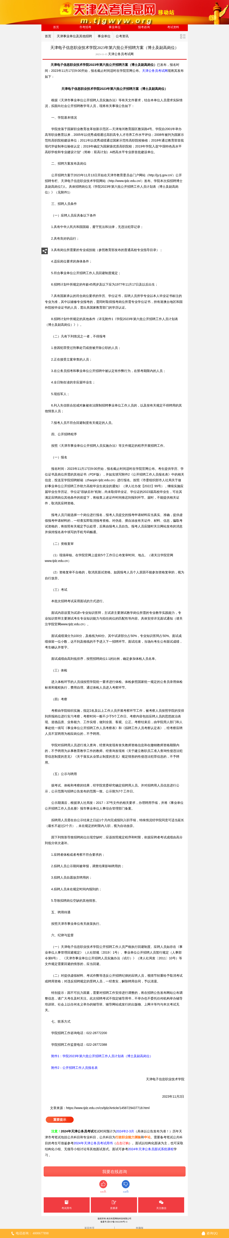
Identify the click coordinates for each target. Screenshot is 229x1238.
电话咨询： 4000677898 (32, 1233)
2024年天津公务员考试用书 (93, 1143)
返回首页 (89, 1228)
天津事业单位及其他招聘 (74, 36)
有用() (103, 1186)
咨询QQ (212, 1233)
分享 (44, 252)
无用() (126, 1186)
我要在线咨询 (114, 1171)
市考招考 (85, 27)
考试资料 (173, 27)
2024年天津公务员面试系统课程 (151, 1149)
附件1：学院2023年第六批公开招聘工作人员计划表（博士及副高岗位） (99, 1056)
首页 (56, 27)
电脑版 (139, 1228)
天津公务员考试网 (121, 54)
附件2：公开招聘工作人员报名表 (71, 1068)
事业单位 (115, 27)
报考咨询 (144, 27)
